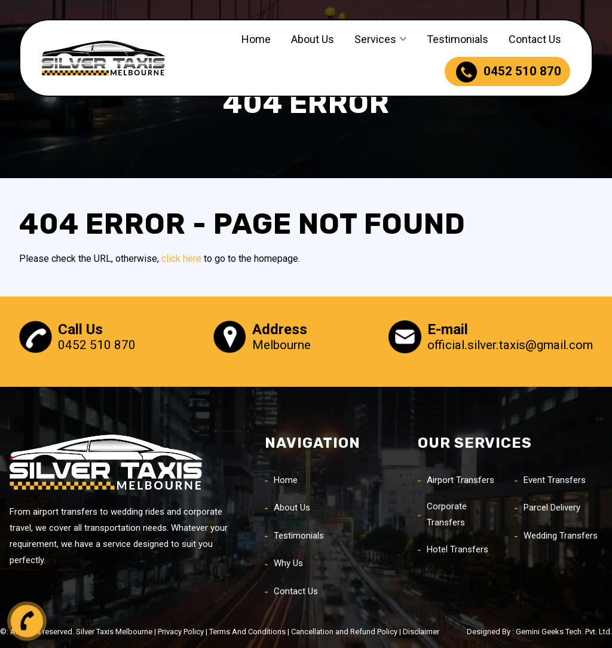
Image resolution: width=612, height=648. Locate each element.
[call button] (27, 621)
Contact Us (535, 39)
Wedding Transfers (561, 535)
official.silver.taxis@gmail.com (510, 345)
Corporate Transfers (447, 514)
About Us (312, 39)
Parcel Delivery (552, 507)
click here (181, 258)
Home (256, 39)
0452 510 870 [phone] (508, 72)
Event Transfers (555, 480)
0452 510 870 (97, 345)
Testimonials (457, 39)
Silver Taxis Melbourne (114, 631)
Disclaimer (421, 631)
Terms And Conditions (247, 631)
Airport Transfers (460, 480)
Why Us (288, 563)
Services (375, 39)
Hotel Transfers (457, 549)
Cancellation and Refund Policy (344, 631)
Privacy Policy (181, 631)
